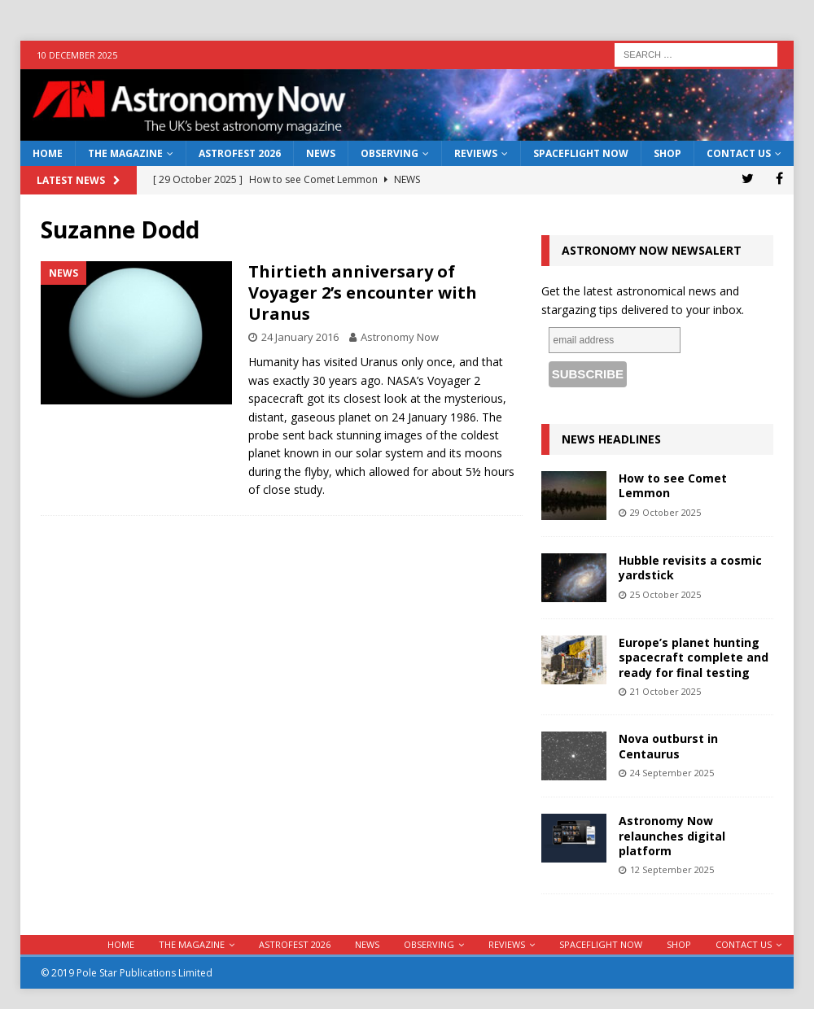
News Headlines (611, 439)
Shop (667, 153)
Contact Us (739, 153)
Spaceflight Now (580, 153)
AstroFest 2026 (240, 153)
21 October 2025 (665, 691)
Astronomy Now (400, 337)
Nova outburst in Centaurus (668, 746)
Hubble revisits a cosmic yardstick (690, 568)
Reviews (475, 153)
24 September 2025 (672, 773)
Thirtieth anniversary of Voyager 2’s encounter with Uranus (362, 292)
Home (48, 153)
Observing (389, 153)
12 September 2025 (672, 869)
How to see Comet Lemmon (673, 485)
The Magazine (125, 153)
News (320, 153)
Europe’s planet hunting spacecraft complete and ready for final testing (693, 657)
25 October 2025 (665, 594)
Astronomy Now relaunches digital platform (672, 835)
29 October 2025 (665, 512)
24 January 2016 (300, 337)
